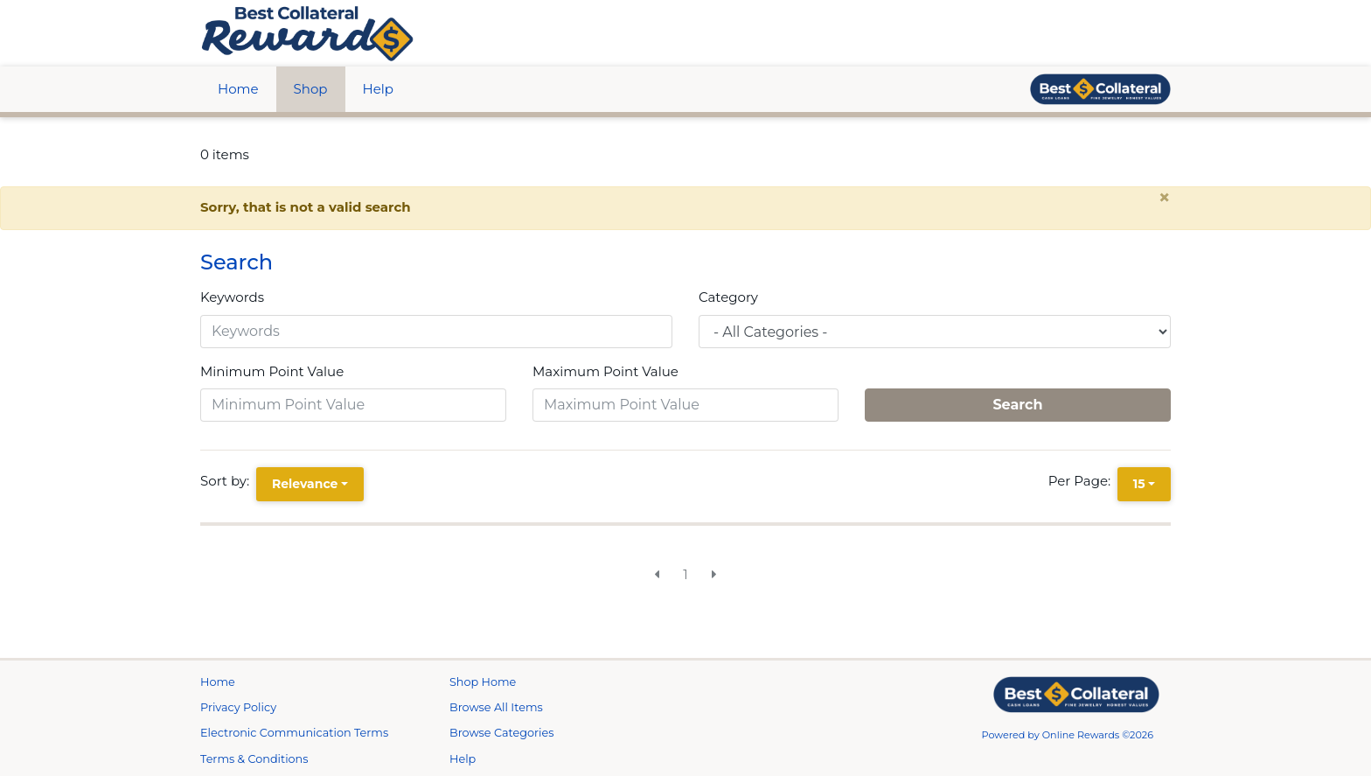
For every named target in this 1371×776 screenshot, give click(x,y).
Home (238, 88)
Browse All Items (496, 707)
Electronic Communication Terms (294, 732)
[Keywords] (436, 331)
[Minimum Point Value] (353, 405)
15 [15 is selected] (1139, 484)
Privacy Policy (238, 707)
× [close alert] (1165, 197)
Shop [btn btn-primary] (311, 88)
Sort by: (228, 480)
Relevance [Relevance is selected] (305, 484)
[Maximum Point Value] (685, 405)
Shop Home (482, 682)
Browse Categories (501, 732)
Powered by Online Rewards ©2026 (1068, 735)
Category (728, 297)
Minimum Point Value (272, 371)
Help (378, 88)
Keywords (232, 297)
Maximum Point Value (605, 371)
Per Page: (1082, 480)
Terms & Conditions (254, 759)
